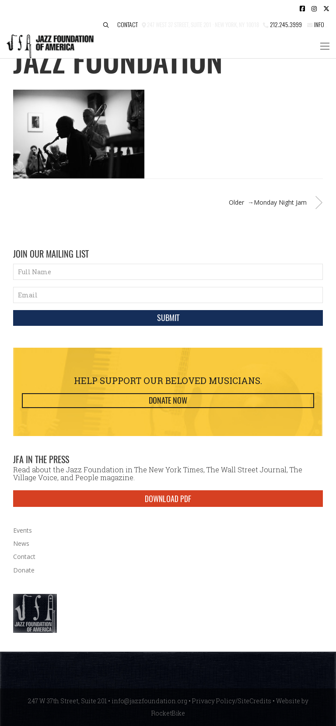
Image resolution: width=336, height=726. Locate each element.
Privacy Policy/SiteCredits (231, 701)
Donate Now (168, 400)
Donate (24, 570)
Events (22, 530)
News (21, 543)
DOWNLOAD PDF (168, 498)
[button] (106, 25)
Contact (127, 24)
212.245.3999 (286, 24)
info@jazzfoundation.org (149, 701)
